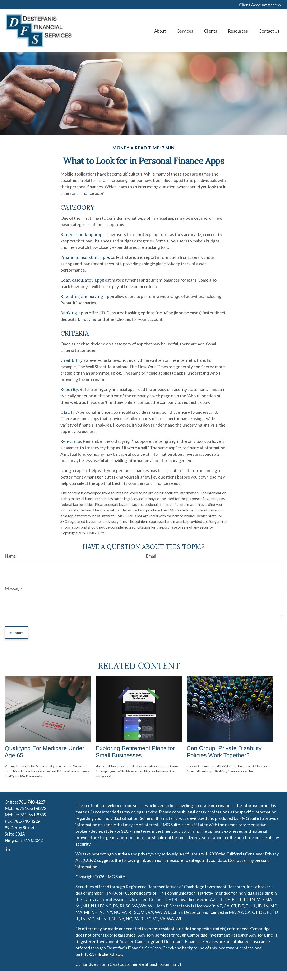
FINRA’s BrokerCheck (101, 954)
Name (10, 555)
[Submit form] (16, 632)
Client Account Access (260, 4)
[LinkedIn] (8, 849)
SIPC (123, 893)
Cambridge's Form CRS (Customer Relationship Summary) (128, 964)
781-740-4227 (32, 801)
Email (151, 555)
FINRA (110, 893)
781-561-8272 (33, 808)
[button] (160, 31)
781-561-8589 (33, 814)
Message (13, 588)
